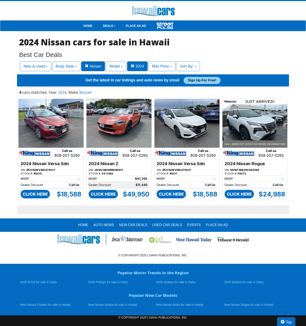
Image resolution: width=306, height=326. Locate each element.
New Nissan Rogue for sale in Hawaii (248, 304)
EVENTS (194, 225)
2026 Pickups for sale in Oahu (108, 282)
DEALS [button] (109, 25)
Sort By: (188, 66)
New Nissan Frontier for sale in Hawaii (45, 304)
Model (116, 66)
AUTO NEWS (103, 225)
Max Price (162, 66)
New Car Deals (133, 225)
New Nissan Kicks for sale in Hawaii (180, 304)
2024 (137, 66)
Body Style (66, 66)
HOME (88, 25)
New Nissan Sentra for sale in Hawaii (112, 304)
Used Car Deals (167, 225)
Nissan (93, 66)
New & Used (36, 66)
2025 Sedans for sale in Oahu (244, 282)
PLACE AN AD (136, 25)
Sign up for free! (202, 80)
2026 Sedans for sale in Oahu (176, 282)
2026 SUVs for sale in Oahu (38, 282)
